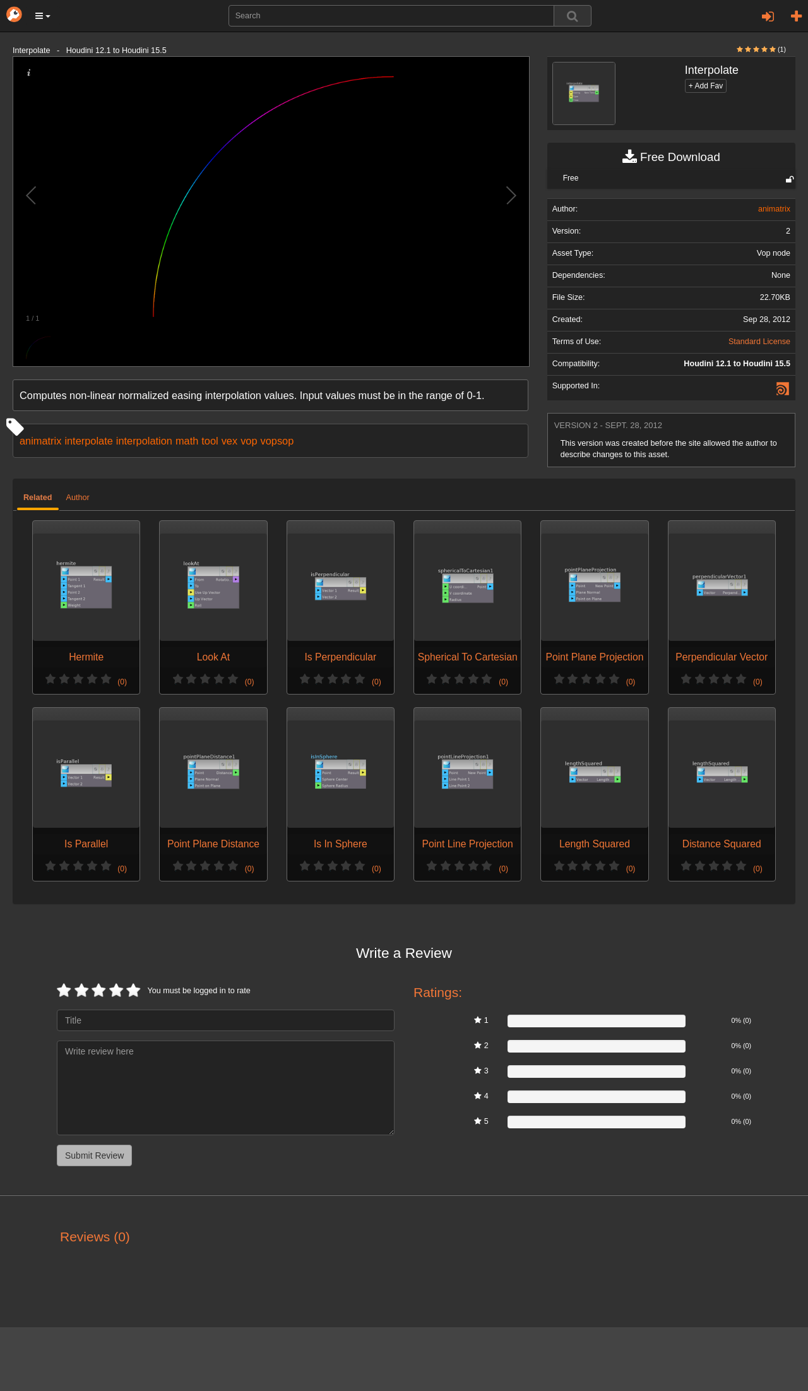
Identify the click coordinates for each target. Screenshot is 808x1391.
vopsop (277, 440)
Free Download (671, 157)
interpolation (144, 440)
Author (78, 497)
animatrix (40, 440)
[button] (43, 15)
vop (249, 440)
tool (209, 440)
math (186, 440)
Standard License (759, 341)
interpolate (88, 440)
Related (37, 497)
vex (229, 440)
